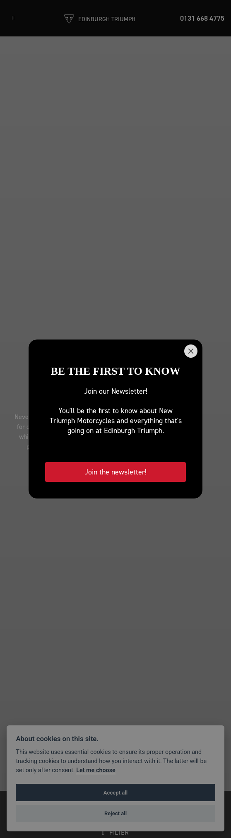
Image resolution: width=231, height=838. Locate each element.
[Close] (190, 351)
